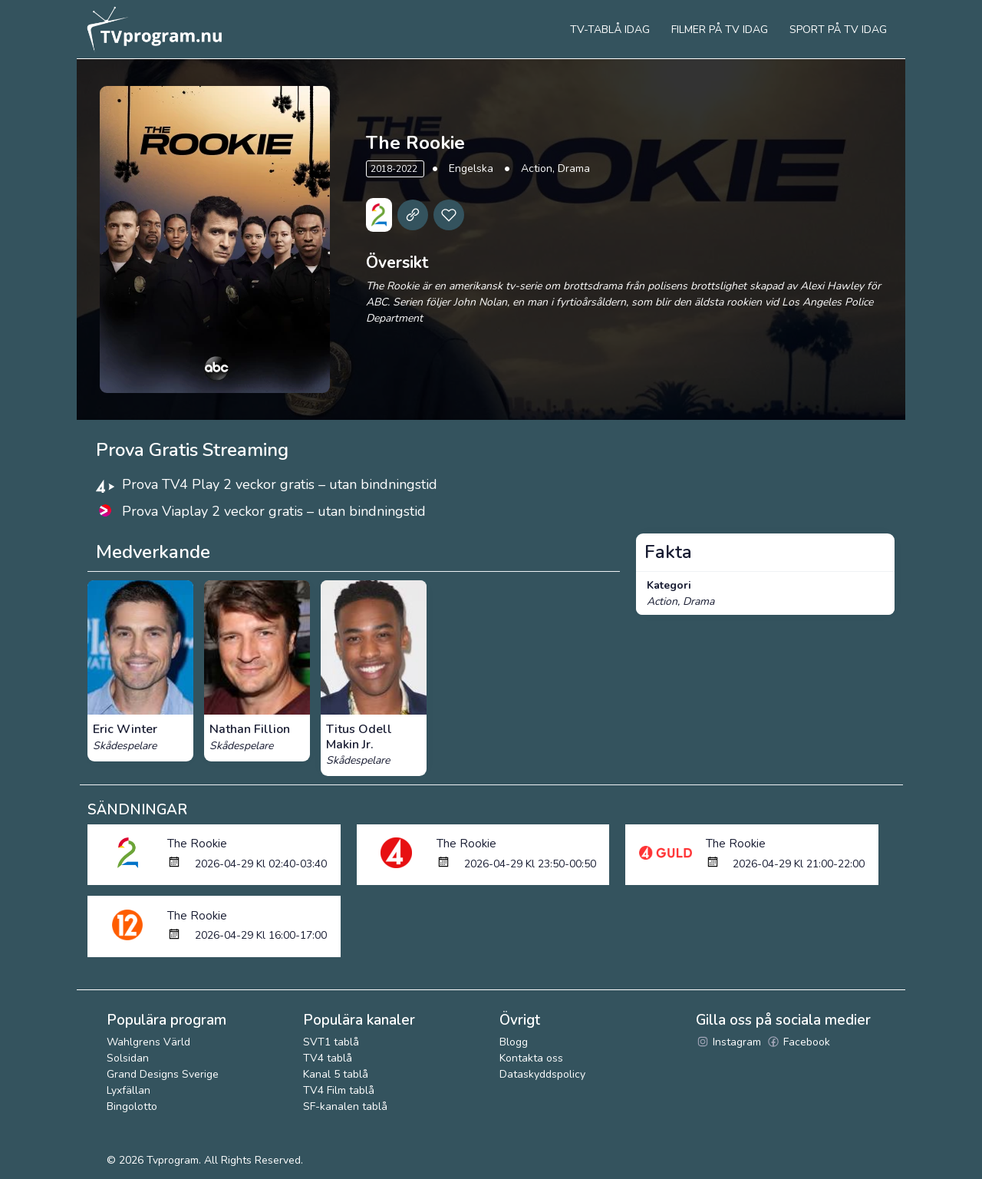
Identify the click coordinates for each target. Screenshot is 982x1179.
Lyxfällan (128, 1090)
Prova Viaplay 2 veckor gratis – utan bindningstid (274, 511)
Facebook (798, 1042)
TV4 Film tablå (338, 1090)
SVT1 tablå (331, 1042)
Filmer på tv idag (719, 29)
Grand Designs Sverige (163, 1074)
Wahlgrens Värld (148, 1042)
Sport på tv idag (838, 29)
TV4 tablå (327, 1058)
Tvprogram (173, 1160)
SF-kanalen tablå (345, 1106)
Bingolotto (132, 1106)
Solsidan (128, 1058)
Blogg (513, 1042)
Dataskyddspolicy (542, 1074)
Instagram (728, 1042)
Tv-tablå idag (610, 29)
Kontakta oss (531, 1058)
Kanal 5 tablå (335, 1074)
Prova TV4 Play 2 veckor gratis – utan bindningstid (279, 484)
